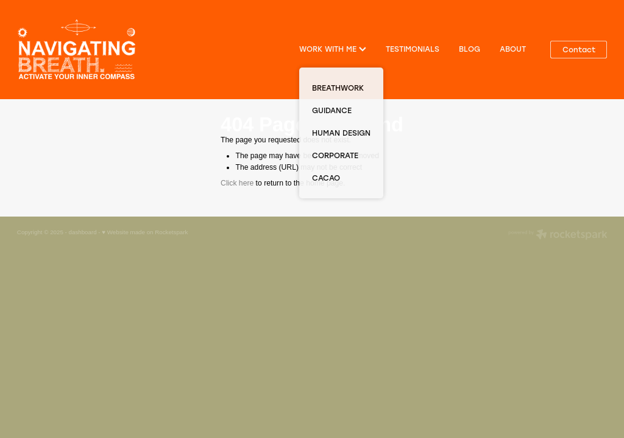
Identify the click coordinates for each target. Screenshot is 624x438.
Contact (578, 49)
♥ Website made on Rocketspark (145, 232)
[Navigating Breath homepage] (76, 49)
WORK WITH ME (332, 49)
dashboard (83, 232)
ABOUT (513, 49)
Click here (237, 183)
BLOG (469, 49)
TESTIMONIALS (412, 49)
